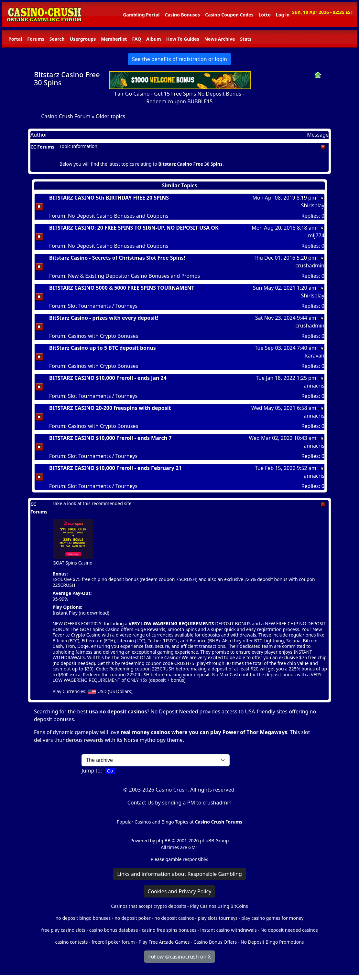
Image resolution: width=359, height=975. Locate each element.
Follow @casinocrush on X (179, 956)
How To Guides (182, 39)
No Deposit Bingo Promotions (272, 942)
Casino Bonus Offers (215, 942)
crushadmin (309, 265)
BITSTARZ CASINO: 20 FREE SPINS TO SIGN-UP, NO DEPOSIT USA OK (134, 227)
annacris (314, 385)
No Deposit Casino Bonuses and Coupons (118, 215)
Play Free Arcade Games (164, 942)
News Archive (219, 39)
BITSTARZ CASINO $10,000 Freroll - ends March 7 (110, 437)
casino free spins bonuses (169, 930)
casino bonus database (113, 930)
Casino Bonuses (182, 15)
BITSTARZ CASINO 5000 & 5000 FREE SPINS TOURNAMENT (121, 287)
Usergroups (83, 39)
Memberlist (114, 39)
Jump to (91, 770)
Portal (15, 39)
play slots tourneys (217, 918)
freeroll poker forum (113, 942)
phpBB (163, 840)
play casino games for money (272, 918)
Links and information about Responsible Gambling (179, 873)
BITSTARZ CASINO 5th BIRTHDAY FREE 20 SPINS (109, 197)
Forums (35, 39)
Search (57, 39)
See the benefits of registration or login (179, 59)
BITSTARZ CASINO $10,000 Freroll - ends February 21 (115, 468)
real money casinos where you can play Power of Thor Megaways (204, 732)
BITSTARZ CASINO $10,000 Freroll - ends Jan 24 (108, 377)
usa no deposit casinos (118, 711)
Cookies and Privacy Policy (180, 891)
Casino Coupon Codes (229, 15)
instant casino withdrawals (229, 930)
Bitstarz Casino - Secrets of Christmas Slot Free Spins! (117, 257)
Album (153, 39)
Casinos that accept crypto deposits (148, 906)
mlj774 (316, 235)
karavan (314, 355)
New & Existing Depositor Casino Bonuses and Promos (134, 275)
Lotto (264, 15)
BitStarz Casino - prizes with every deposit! (103, 317)
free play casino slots (63, 930)
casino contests (71, 942)
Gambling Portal (141, 15)
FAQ (136, 39)
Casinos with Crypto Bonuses (103, 335)
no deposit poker (132, 918)
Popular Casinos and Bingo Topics (152, 822)
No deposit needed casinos (289, 930)
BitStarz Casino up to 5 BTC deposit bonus (102, 347)
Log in (282, 15)
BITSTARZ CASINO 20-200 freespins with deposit (110, 407)
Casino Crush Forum (65, 116)
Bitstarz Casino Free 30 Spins (67, 79)
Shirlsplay (312, 205)
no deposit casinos (174, 918)
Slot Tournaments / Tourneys (102, 305)
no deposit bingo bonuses (83, 918)
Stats (245, 39)
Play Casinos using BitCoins (219, 906)
